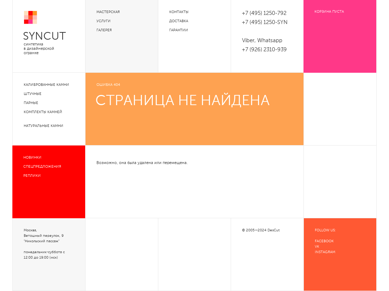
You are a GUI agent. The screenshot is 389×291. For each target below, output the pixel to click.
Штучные (32, 94)
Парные (31, 103)
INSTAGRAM (325, 252)
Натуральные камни (43, 126)
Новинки (32, 157)
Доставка (178, 21)
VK (317, 246)
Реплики (32, 176)
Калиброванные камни (46, 85)
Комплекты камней (43, 112)
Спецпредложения (42, 166)
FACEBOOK (324, 241)
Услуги (103, 21)
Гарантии (178, 30)
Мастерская (108, 12)
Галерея (104, 30)
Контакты (178, 12)
